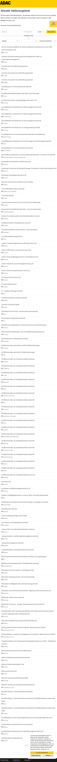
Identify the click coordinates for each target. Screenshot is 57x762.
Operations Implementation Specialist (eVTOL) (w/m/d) (19, 621)
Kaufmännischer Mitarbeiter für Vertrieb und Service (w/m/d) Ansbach (24, 325)
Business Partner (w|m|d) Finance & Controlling (17, 182)
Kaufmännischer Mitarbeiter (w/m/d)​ (13, 318)
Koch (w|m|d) (6, 482)
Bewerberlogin (4, 760)
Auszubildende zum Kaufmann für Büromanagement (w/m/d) (21, 107)
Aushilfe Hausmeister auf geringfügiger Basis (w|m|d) (19, 100)
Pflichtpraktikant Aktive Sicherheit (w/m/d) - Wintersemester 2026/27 (24, 627)
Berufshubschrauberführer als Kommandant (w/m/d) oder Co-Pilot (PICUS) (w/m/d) (28, 155)
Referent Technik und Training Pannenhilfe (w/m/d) (18, 685)
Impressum (27, 760)
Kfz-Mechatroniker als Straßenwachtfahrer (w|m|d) (18, 475)
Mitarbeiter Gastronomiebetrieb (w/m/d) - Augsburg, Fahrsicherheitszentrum (26, 591)
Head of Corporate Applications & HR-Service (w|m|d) (19, 243)
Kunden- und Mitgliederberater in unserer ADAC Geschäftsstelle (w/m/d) (25, 495)
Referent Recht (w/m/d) (9, 671)
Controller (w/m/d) (7, 196)
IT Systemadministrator (9, 284)
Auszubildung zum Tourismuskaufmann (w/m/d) (17, 148)
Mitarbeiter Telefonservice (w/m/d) (13, 597)
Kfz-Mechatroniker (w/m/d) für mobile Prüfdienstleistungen (21, 345)
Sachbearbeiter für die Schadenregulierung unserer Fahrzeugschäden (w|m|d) (27, 718)
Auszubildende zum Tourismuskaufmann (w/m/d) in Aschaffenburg (23, 134)
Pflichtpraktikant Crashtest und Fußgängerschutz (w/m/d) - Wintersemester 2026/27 (28, 634)
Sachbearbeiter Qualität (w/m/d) (12, 738)
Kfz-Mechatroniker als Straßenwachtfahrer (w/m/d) (18, 359)
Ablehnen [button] (48, 755)
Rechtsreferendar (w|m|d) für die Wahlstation (16, 651)
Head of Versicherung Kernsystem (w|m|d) (16, 270)
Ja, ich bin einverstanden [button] (42, 752)
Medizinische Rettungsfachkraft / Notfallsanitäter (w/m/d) (20, 563)
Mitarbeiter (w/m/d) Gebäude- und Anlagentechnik (18, 570)
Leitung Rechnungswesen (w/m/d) (12, 543)
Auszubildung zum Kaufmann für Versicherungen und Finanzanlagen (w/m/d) (26, 141)
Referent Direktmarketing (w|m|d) (13, 664)
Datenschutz (16, 760)
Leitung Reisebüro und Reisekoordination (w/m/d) (17, 550)
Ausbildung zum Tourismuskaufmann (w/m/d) (16, 87)
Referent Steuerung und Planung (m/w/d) (15, 678)
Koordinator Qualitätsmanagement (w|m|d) (16, 488)
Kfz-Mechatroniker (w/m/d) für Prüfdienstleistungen (18, 352)
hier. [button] (48, 749)
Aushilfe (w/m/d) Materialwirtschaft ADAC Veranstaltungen (20, 93)
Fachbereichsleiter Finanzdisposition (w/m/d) (16, 223)
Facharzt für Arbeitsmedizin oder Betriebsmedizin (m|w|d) (20, 216)
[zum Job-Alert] (53, 24)
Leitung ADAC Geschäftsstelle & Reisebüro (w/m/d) (18, 529)
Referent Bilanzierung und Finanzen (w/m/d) (16, 657)
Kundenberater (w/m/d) (9, 509)
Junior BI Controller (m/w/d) (10, 304)
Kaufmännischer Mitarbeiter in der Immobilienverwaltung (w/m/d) (23, 332)
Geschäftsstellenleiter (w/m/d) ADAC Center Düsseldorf (19, 230)
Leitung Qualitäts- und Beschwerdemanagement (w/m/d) (20, 536)
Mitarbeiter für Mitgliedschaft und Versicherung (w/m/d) (20, 584)
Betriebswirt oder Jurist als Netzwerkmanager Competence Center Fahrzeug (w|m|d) (29, 168)
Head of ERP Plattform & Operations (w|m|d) (16, 250)
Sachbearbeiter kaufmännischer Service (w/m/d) (17, 724)
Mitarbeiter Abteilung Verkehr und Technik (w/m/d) (18, 577)
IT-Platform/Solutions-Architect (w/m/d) (14, 298)
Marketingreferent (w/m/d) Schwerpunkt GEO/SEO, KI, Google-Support (24, 556)
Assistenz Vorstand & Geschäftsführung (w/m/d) (17, 73)
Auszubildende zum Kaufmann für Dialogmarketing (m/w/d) (21, 127)
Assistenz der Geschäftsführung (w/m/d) (15, 66)
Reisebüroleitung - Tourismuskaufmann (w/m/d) (17, 691)
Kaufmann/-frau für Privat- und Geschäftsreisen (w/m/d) (20, 311)
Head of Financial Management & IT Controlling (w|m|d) (20, 257)
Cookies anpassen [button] (36, 755)
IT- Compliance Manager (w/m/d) (12, 291)
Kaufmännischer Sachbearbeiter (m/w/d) (15, 339)
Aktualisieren (51, 32)
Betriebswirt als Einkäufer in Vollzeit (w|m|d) (16, 161)
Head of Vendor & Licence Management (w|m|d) (17, 264)
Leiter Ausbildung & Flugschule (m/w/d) (14, 516)
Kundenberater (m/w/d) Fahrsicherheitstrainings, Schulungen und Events (25, 502)
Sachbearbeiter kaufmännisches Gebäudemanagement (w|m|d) (22, 731)
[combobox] (41, 31)
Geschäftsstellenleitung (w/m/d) (12, 236)
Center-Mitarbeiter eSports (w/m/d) (13, 189)
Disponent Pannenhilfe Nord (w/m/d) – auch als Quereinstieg (21, 209)
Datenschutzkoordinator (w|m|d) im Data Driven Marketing (21, 202)
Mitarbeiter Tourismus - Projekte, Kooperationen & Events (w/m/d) (23, 604)
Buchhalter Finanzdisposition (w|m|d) (14, 175)
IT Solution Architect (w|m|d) (11, 277)
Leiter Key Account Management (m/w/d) (15, 522)
